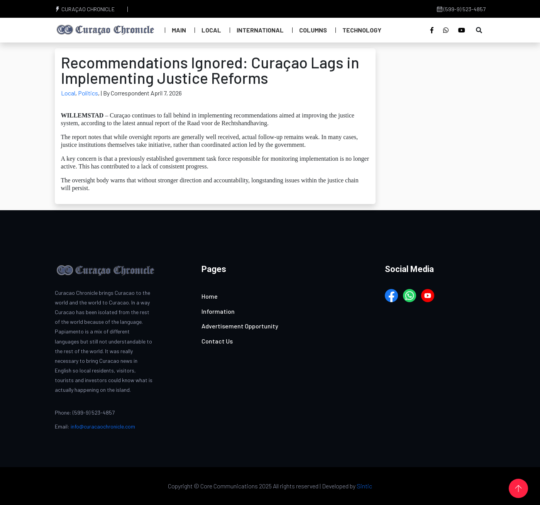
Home (209, 296)
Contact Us (217, 341)
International (260, 30)
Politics (88, 93)
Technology (361, 30)
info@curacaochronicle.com (103, 426)
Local (211, 30)
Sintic (364, 486)
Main (179, 30)
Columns (313, 30)
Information (218, 311)
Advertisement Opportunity (239, 326)
